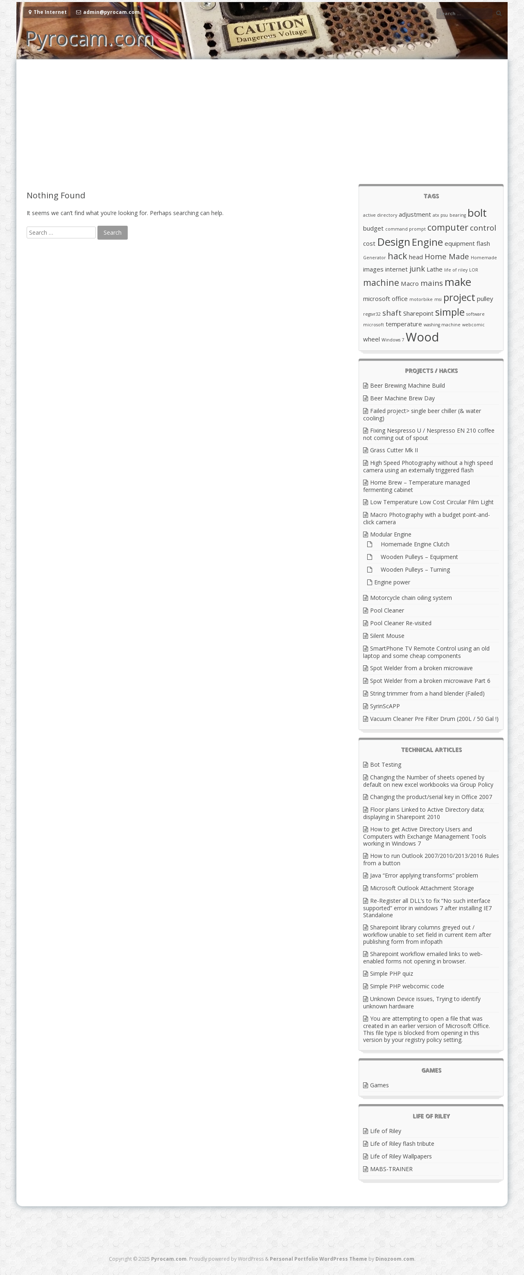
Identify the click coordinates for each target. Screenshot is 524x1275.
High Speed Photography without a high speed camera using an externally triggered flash (428, 466)
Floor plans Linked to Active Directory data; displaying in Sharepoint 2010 (423, 813)
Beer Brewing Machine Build (407, 385)
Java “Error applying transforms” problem (424, 875)
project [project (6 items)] (459, 297)
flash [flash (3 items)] (483, 243)
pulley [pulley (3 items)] (485, 298)
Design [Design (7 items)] (393, 241)
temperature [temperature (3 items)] (404, 324)
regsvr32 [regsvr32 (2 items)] (372, 314)
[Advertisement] (262, 120)
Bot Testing (385, 764)
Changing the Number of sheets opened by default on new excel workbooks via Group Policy (428, 780)
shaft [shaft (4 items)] (392, 313)
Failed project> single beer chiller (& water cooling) (422, 414)
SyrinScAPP (385, 706)
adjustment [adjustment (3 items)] (415, 214)
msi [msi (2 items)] (438, 299)
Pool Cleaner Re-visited (400, 623)
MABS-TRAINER (391, 1169)
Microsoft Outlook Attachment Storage (422, 888)
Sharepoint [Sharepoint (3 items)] (418, 313)
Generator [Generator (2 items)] (374, 257)
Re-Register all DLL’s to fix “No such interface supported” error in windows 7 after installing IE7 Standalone (427, 908)
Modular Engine (390, 534)
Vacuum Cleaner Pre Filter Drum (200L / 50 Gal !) (434, 719)
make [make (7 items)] (458, 281)
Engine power (392, 582)
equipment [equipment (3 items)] (460, 243)
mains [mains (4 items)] (431, 283)
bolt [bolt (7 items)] (477, 212)
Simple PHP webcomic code (407, 986)
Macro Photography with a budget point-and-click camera (426, 518)
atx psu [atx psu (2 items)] (440, 215)
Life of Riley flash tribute (402, 1143)
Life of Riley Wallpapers (401, 1156)
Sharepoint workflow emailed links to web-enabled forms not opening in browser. (423, 957)
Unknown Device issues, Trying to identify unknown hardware (422, 1002)
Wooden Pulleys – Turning (412, 569)
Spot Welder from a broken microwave (421, 668)
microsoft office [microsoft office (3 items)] (385, 298)
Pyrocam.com (89, 38)
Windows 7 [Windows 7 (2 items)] (393, 340)
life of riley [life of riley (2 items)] (456, 270)
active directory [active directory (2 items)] (380, 215)
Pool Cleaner (387, 610)
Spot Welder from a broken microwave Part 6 (430, 681)
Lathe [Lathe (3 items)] (435, 269)
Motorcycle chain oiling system (411, 598)
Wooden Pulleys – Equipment (416, 557)
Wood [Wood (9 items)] (422, 337)
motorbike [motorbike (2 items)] (421, 299)
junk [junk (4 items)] (417, 268)
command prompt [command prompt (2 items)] (405, 229)
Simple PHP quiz (391, 973)
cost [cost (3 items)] (369, 243)
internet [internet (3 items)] (396, 269)
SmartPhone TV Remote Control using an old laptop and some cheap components (426, 652)
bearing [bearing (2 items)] (457, 215)
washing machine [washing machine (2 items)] (442, 325)
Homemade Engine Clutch (411, 544)
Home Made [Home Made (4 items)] (447, 256)
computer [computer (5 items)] (447, 227)
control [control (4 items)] (483, 227)
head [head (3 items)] (416, 257)
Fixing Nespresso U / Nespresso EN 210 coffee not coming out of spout (429, 434)
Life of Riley (385, 1131)
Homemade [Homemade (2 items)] (484, 257)
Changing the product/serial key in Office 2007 (431, 797)
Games (379, 1085)
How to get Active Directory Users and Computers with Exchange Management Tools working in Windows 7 (424, 836)
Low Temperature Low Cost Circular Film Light (432, 502)
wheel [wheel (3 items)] (371, 339)
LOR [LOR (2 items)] (473, 270)
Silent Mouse (387, 636)
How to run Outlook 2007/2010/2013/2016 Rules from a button (431, 859)
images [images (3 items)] (373, 269)
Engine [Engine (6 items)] (427, 242)
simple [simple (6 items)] (450, 312)
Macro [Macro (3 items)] (410, 283)
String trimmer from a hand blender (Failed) (427, 693)
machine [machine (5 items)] (381, 282)
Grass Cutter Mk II (394, 450)
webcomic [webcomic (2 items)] (473, 325)
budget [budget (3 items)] (373, 228)
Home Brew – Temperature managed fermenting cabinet (416, 486)
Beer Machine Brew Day (402, 398)
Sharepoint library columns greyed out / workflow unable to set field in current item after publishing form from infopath (427, 934)
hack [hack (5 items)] (397, 256)
